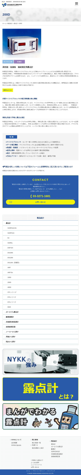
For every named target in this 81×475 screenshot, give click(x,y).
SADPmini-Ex (12, 228)
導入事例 (35, 440)
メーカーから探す (12, 332)
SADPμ (10, 243)
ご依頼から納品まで (37, 460)
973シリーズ (12, 302)
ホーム (4, 23)
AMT (9, 267)
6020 (9, 307)
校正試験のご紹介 (38, 448)
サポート (35, 445)
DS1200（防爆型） (14, 262)
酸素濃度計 (10, 317)
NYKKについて (16, 440)
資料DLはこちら (7, 90)
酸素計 (53, 449)
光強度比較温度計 (12, 322)
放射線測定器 (10, 327)
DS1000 (10, 253)
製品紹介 (10, 23)
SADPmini (11, 233)
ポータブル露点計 (12, 312)
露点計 (16, 23)
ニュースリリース (36, 465)
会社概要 (14, 443)
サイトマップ (51, 471)
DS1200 (10, 257)
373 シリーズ (12, 292)
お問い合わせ (40, 202)
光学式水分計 (55, 451)
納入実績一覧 (36, 443)
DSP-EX (10, 248)
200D (9, 282)
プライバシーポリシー (39, 471)
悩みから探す (10, 342)
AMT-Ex (10, 272)
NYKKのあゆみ (16, 445)
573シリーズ (12, 297)
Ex (8, 238)
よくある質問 (35, 462)
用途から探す (10, 337)
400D (9, 287)
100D (9, 277)
